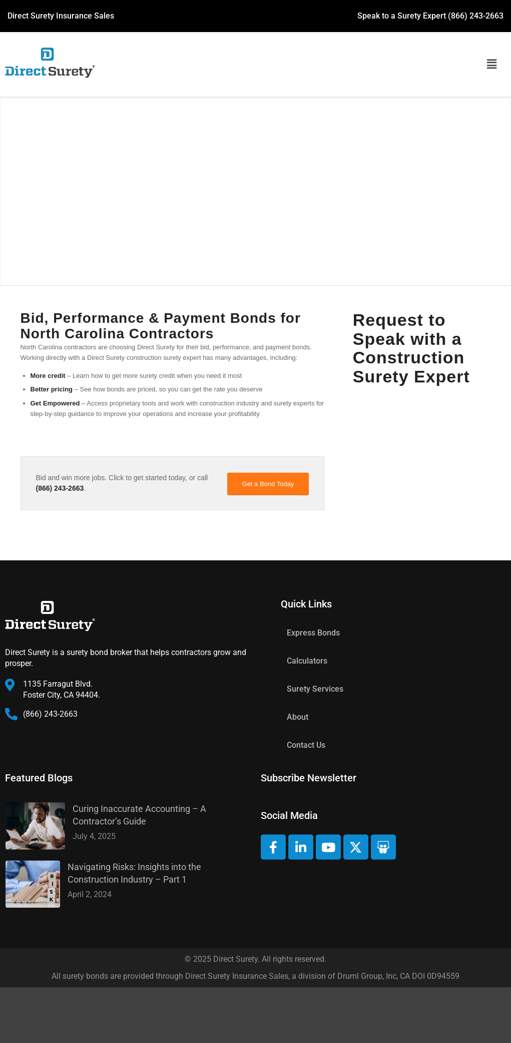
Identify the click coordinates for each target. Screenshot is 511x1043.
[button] (491, 64)
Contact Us (306, 745)
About (297, 717)
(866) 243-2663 (475, 16)
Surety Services (315, 689)
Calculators (307, 661)
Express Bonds (313, 633)
